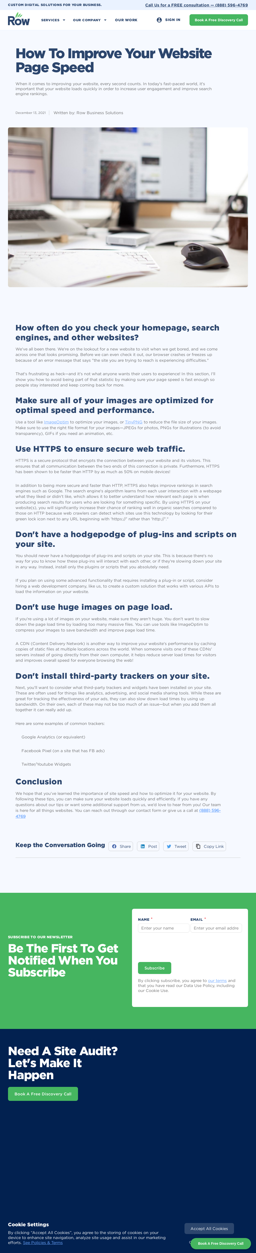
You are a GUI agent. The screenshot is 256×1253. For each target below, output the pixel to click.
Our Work (126, 20)
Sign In (168, 20)
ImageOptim (56, 421)
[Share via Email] (209, 846)
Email (198, 920)
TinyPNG (133, 421)
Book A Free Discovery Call (219, 20)
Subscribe (154, 967)
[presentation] (176, 947)
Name (145, 920)
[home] (19, 20)
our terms (217, 980)
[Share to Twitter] (175, 846)
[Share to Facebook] (120, 846)
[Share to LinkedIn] (148, 846)
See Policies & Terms (43, 1242)
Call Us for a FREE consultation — (196, 4)
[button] (54, 20)
